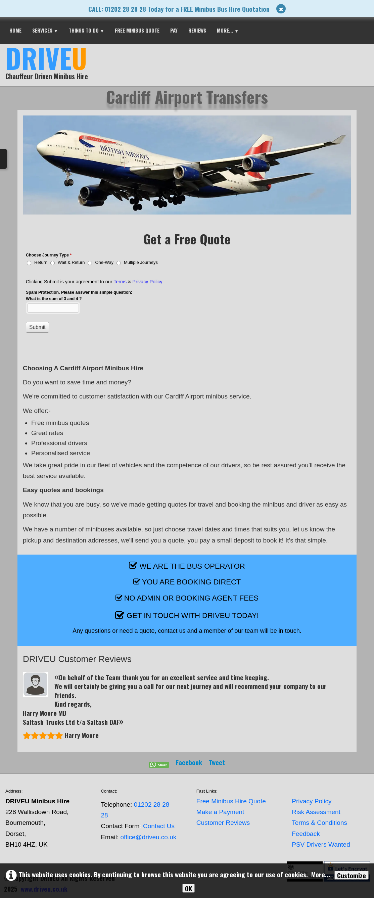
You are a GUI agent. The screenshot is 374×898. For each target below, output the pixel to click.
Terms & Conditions (319, 822)
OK (188, 888)
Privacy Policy (311, 801)
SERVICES (45, 30)
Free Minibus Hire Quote (231, 801)
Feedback (306, 833)
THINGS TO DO (86, 30)
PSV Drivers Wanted (321, 844)
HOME (15, 30)
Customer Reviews (223, 822)
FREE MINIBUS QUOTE (137, 30)
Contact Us (159, 826)
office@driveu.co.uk (148, 837)
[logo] (49, 64)
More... (228, 30)
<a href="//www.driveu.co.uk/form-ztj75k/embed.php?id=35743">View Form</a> (187, 299)
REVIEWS (197, 30)
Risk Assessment (316, 811)
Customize (351, 875)
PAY (174, 30)
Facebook (189, 762)
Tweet (217, 762)
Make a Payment (220, 811)
